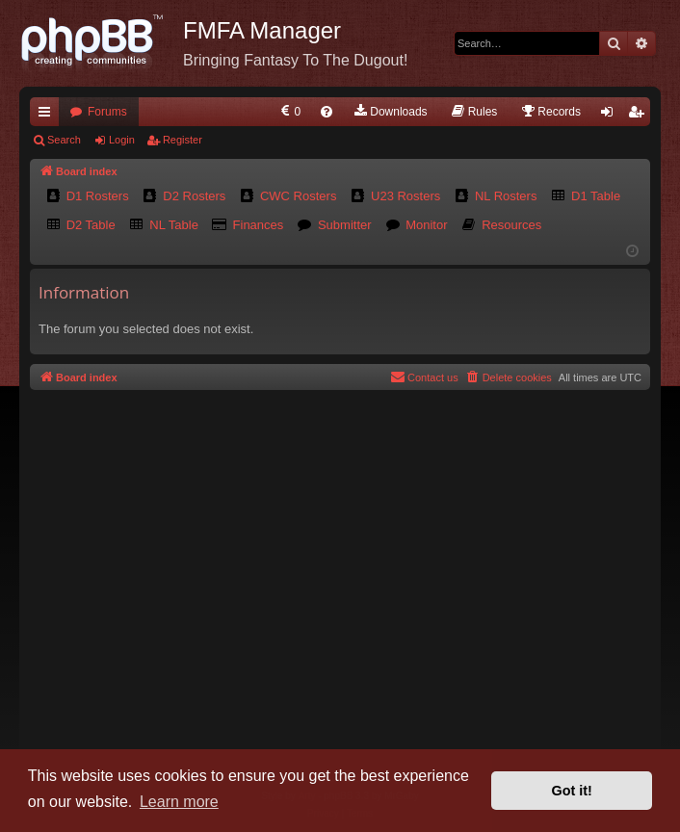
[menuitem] (289, 111)
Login (122, 139)
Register (182, 139)
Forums (107, 111)
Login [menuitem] (611, 115)
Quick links (48, 115)
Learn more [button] (179, 801)
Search (64, 139)
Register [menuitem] (640, 115)
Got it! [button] (572, 790)
